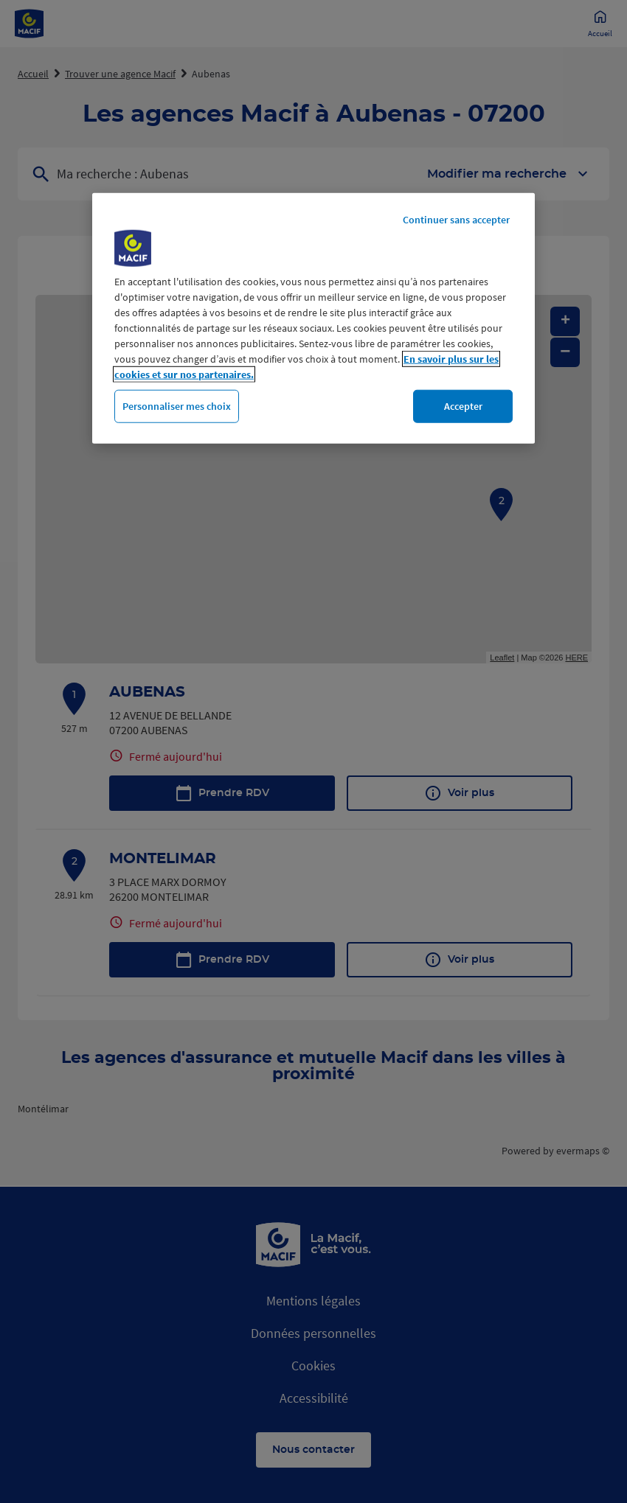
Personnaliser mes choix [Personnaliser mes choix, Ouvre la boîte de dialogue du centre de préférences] (176, 406)
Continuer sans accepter (456, 219)
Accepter (463, 406)
